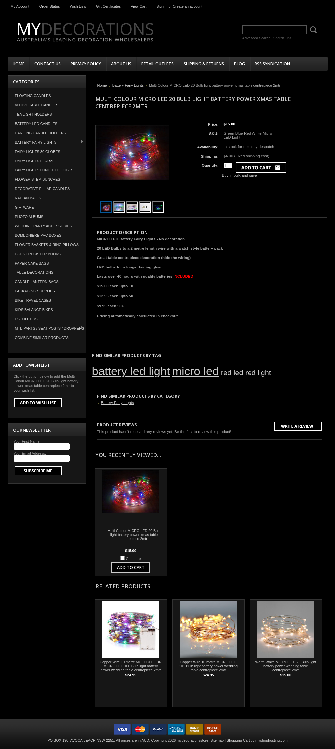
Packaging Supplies (35, 291)
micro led (195, 371)
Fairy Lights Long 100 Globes (44, 170)
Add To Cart (131, 567)
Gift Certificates (108, 6)
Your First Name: (27, 441)
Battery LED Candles (36, 124)
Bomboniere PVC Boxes (38, 235)
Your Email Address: (30, 453)
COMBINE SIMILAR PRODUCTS (42, 338)
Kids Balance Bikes (34, 310)
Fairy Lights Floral (35, 161)
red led (232, 373)
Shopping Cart (238, 740)
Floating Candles (33, 96)
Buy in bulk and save (239, 175)
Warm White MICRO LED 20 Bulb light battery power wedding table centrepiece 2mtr (285, 666)
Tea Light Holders (33, 114)
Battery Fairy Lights (46, 142)
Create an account (187, 6)
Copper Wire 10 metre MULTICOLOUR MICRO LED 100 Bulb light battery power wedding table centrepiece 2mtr (131, 666)
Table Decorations (34, 272)
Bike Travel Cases (33, 300)
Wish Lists (78, 6)
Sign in (161, 6)
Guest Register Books (38, 254)
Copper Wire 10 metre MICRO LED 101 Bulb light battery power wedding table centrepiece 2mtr (208, 666)
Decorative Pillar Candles (42, 189)
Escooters (26, 319)
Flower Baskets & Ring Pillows (47, 245)
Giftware (24, 207)
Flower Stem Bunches (37, 179)
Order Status (49, 6)
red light (258, 373)
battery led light (131, 371)
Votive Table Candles (37, 105)
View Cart (138, 6)
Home (102, 85)
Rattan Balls (28, 198)
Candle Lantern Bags (37, 282)
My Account (20, 6)
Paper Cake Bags (32, 263)
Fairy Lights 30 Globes (37, 152)
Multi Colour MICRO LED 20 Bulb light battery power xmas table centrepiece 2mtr (133, 535)
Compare (133, 559)
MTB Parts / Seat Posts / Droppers (46, 328)
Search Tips (282, 38)
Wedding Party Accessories (43, 226)
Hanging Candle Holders (40, 133)
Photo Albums (29, 217)
